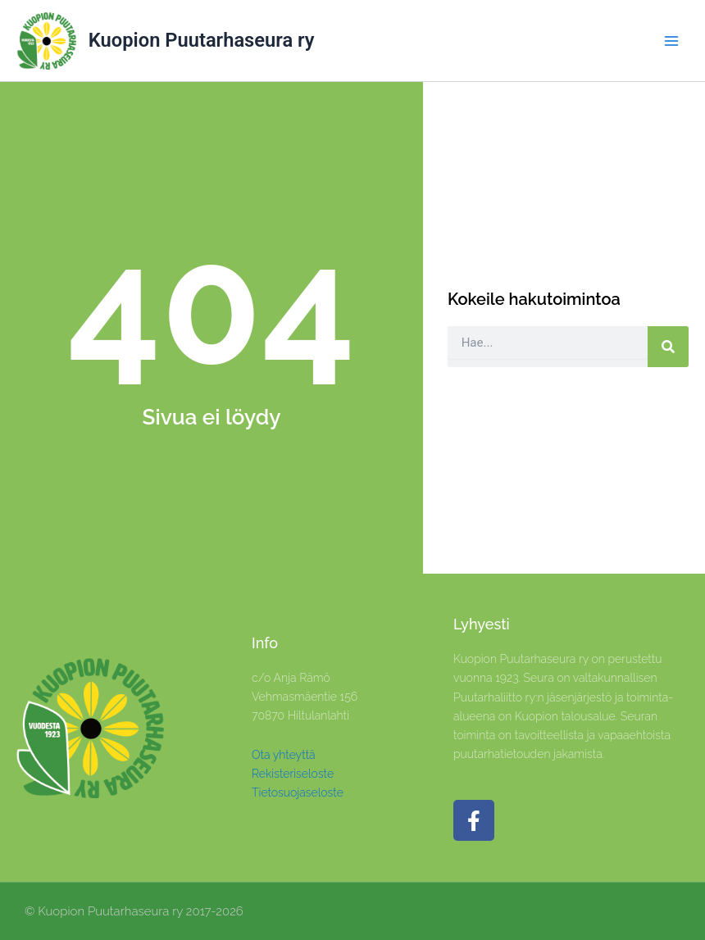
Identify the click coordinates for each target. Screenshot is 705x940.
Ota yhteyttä (284, 754)
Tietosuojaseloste (297, 792)
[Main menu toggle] (671, 41)
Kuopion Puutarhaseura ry (202, 40)
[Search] (668, 346)
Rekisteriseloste (293, 773)
